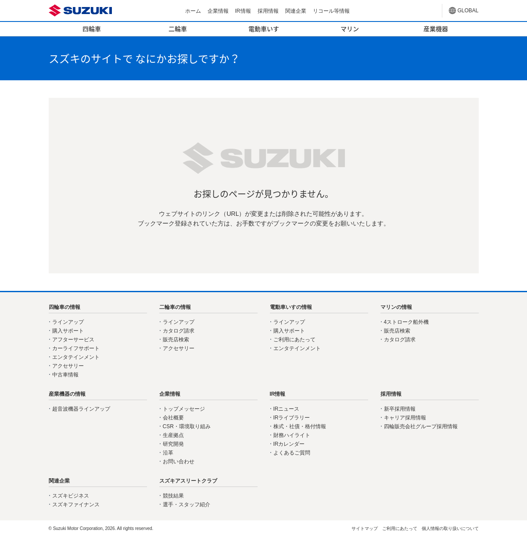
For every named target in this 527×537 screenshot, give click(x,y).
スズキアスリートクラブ (188, 481)
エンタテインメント (76, 357)
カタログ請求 (178, 331)
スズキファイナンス (76, 504)
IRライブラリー (291, 418)
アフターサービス (73, 340)
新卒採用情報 (400, 409)
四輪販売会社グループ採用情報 (421, 426)
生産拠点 (173, 435)
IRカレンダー (289, 444)
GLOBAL (468, 10)
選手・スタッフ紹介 (186, 504)
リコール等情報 (331, 11)
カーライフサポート (76, 348)
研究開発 (173, 444)
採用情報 (268, 11)
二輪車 (177, 28)
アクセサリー (68, 366)
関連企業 (295, 11)
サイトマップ (364, 528)
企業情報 (218, 11)
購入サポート (68, 331)
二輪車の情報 (175, 307)
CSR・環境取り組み (187, 426)
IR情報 (243, 11)
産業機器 (435, 28)
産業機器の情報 (67, 394)
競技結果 (173, 496)
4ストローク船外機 (406, 322)
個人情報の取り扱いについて (450, 528)
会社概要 (173, 418)
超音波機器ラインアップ (81, 409)
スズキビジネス (70, 496)
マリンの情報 (396, 307)
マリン (350, 28)
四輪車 (91, 28)
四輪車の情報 (64, 307)
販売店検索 (176, 340)
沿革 (168, 453)
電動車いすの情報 (291, 307)
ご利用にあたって (294, 340)
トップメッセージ (184, 409)
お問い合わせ (178, 461)
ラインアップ (68, 322)
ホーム (193, 11)
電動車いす (263, 28)
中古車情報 (65, 375)
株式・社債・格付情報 (299, 426)
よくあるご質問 (291, 453)
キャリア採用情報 (405, 418)
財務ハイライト (291, 435)
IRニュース (286, 409)
